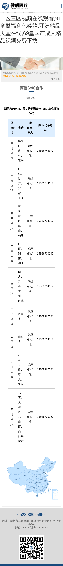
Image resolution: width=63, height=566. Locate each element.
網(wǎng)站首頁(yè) (31, 72)
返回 (55, 79)
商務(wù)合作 (52, 72)
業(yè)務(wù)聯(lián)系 (14, 76)
